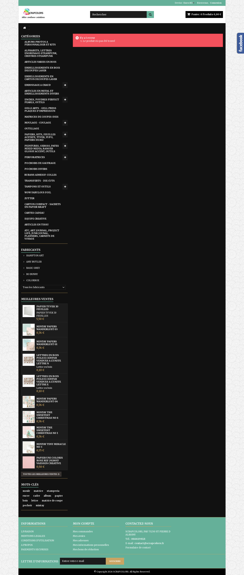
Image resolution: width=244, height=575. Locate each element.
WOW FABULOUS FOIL (38, 192)
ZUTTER (29, 198)
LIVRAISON (27, 531)
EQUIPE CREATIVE (35, 218)
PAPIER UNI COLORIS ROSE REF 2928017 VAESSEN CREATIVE (49, 460)
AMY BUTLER (34, 261)
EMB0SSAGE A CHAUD (38, 85)
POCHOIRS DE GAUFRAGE (40, 163)
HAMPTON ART (35, 255)
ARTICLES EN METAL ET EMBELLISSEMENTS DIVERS (42, 92)
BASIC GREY (33, 268)
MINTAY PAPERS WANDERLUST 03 (47, 328)
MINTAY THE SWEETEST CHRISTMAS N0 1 (47, 430)
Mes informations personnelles (91, 545)
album (47, 495)
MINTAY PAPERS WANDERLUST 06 (47, 400)
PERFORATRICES (35, 157)
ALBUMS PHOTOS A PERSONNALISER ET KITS (40, 43)
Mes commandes (83, 531)
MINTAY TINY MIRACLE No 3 (51, 445)
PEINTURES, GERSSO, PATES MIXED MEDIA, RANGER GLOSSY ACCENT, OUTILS (42, 148)
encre (26, 495)
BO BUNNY (32, 274)
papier (59, 495)
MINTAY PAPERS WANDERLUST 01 (46, 343)
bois (25, 500)
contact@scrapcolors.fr (149, 543)
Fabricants (30, 249)
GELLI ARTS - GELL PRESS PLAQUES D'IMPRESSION (40, 109)
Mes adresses (81, 540)
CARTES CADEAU (34, 212)
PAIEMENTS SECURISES (34, 549)
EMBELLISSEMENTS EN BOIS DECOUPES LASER (42, 69)
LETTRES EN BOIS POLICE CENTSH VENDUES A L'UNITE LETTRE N (48, 359)
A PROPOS (27, 545)
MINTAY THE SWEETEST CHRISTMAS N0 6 (47, 415)
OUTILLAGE (32, 128)
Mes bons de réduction (86, 549)
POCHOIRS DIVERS (36, 169)
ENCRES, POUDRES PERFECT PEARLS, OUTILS (42, 101)
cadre (36, 495)
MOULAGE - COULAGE (38, 122)
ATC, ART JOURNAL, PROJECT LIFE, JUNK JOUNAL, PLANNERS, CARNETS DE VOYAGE (42, 234)
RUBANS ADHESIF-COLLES (41, 174)
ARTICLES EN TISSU (37, 224)
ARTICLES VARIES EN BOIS (40, 61)
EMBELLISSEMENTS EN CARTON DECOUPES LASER (41, 78)
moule (26, 491)
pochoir (27, 505)
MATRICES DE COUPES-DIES (41, 116)
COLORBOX (32, 280)
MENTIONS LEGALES (33, 536)
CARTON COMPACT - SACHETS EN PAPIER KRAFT (43, 205)
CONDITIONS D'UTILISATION (37, 540)
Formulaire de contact (138, 547)
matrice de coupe (52, 500)
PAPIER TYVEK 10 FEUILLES (47, 308)
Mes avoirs (79, 536)
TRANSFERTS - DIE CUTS (40, 180)
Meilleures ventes (37, 299)
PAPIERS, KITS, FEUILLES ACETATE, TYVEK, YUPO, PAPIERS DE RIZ (40, 137)
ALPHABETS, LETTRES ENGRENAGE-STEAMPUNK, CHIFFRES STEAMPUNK (41, 53)
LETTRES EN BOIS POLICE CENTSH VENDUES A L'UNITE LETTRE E (48, 380)
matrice (38, 491)
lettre (34, 500)
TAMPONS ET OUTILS (38, 186)
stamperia (53, 491)
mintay (40, 505)
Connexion (216, 3)
